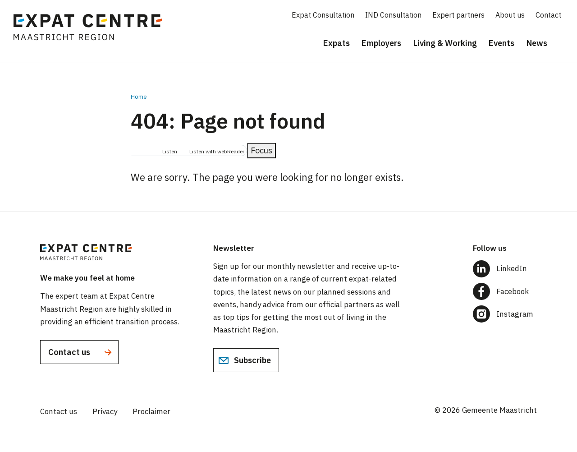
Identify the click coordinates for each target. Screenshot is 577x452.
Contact (548, 14)
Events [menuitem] (501, 43)
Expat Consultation (323, 14)
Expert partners (458, 14)
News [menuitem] (537, 43)
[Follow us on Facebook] (505, 291)
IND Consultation (393, 14)
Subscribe (244, 360)
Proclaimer (151, 411)
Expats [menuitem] (336, 43)
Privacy (104, 411)
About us (510, 14)
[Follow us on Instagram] (505, 314)
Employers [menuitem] (381, 43)
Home (139, 97)
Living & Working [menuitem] (445, 43)
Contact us (81, 352)
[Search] (563, 44)
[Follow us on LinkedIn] (505, 268)
